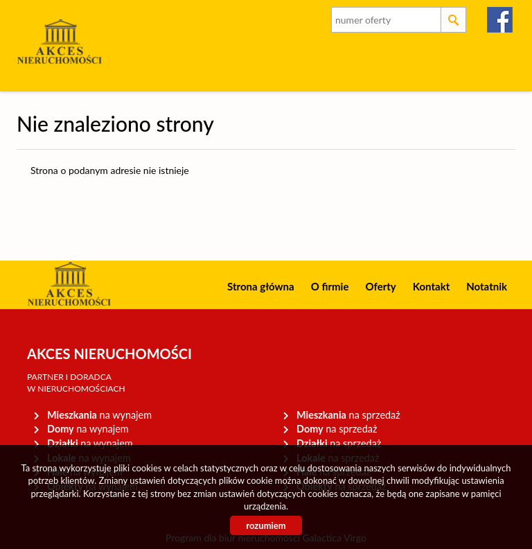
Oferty (380, 286)
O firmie (330, 286)
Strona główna (260, 286)
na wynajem (99, 415)
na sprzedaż (348, 415)
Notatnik (486, 286)
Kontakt (431, 286)
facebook (500, 20)
